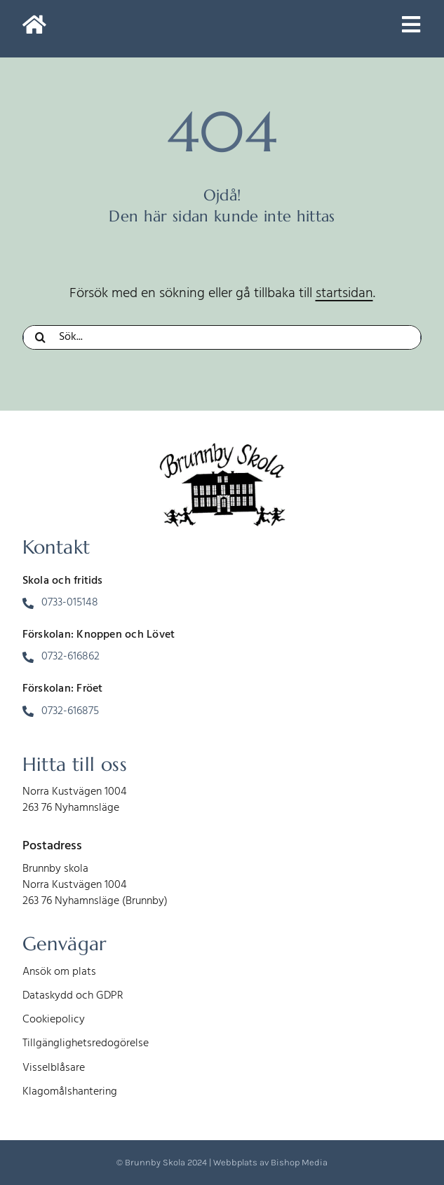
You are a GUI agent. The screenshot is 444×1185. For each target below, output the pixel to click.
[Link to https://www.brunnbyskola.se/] (34, 28)
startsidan (344, 293)
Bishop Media (299, 1162)
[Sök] (40, 337)
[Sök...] (222, 337)
